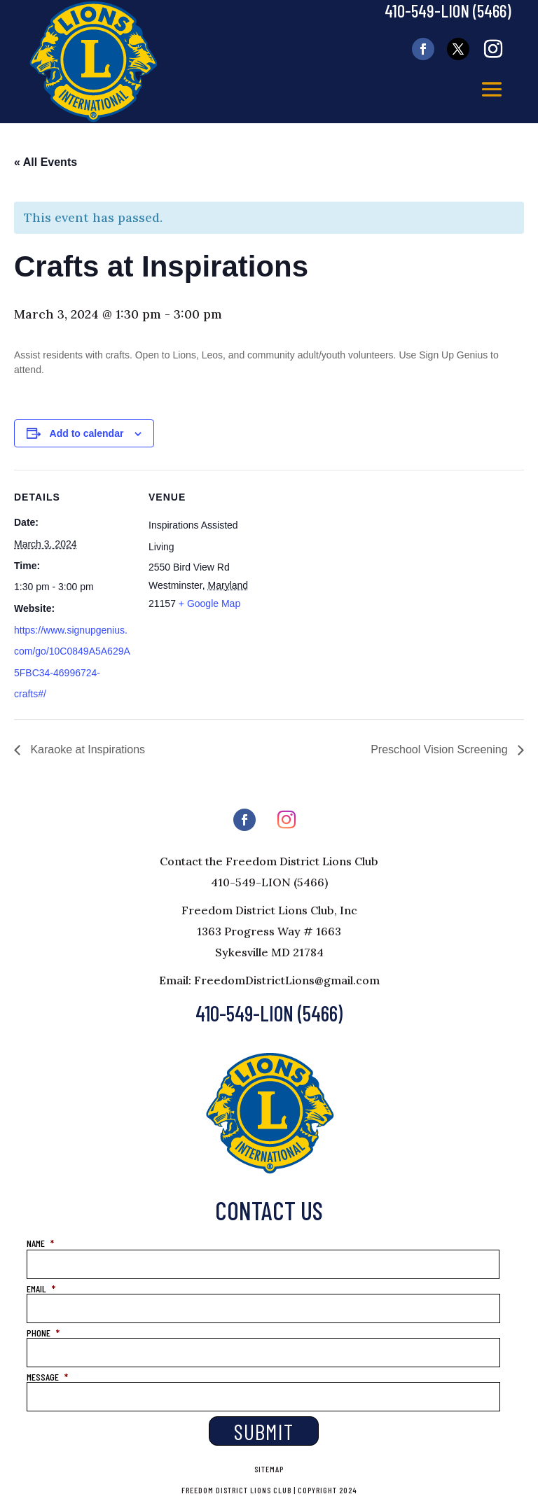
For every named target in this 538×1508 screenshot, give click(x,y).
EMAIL (41, 1288)
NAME (40, 1243)
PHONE (43, 1333)
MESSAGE (47, 1377)
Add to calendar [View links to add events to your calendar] (87, 433)
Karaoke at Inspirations (86, 749)
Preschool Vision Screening (441, 749)
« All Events (45, 162)
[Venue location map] (357, 567)
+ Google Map (209, 603)
